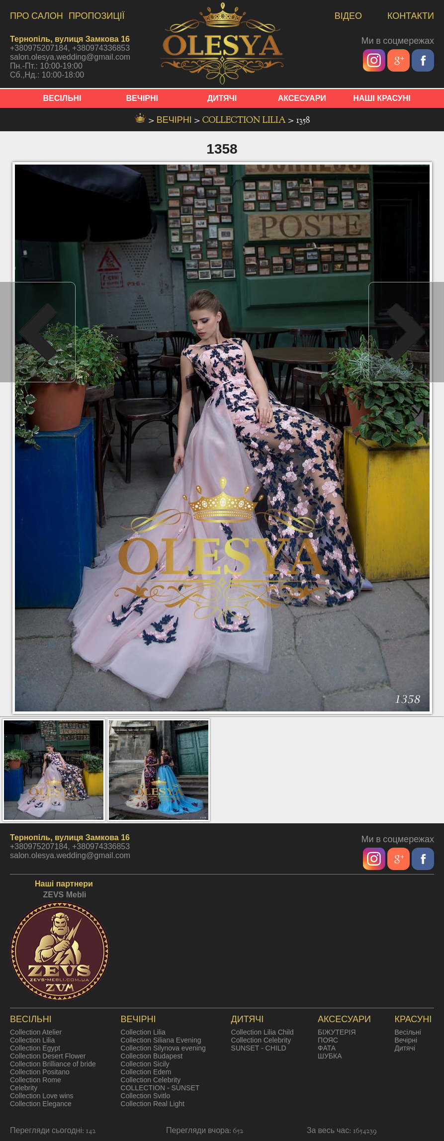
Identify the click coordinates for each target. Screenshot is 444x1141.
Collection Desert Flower (48, 1056)
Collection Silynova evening (163, 1048)
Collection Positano (40, 1072)
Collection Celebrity (151, 1080)
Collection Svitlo (146, 1096)
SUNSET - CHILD (258, 1048)
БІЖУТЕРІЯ (336, 1032)
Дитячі (404, 1048)
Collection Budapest (152, 1056)
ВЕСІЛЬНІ (62, 98)
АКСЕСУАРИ (302, 98)
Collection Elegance (41, 1104)
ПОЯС (328, 1040)
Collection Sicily (145, 1064)
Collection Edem (146, 1072)
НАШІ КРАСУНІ (382, 98)
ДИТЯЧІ (222, 98)
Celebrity (23, 1088)
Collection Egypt (35, 1048)
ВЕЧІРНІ (142, 98)
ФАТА (327, 1048)
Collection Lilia (245, 120)
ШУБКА (330, 1056)
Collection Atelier (36, 1032)
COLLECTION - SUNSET (160, 1088)
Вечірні (405, 1040)
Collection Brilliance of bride (53, 1064)
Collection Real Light (152, 1104)
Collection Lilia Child (262, 1032)
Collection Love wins (42, 1096)
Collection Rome (35, 1080)
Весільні (407, 1032)
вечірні (175, 120)
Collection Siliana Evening (161, 1040)
